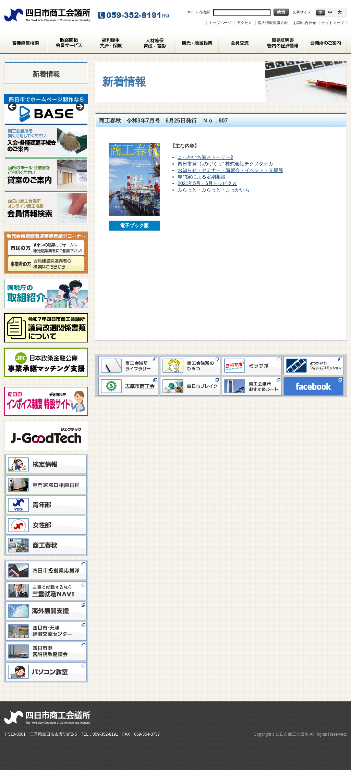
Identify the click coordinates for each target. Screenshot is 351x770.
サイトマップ (333, 23)
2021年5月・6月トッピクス (207, 183)
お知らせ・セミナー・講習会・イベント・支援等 (230, 170)
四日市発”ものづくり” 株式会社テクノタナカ (225, 163)
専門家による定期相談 (202, 176)
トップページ (220, 23)
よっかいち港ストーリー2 (205, 157)
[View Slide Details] (46, 108)
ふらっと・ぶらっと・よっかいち (214, 189)
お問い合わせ (304, 23)
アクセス (244, 23)
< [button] (13, 107)
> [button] (79, 107)
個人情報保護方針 (273, 23)
